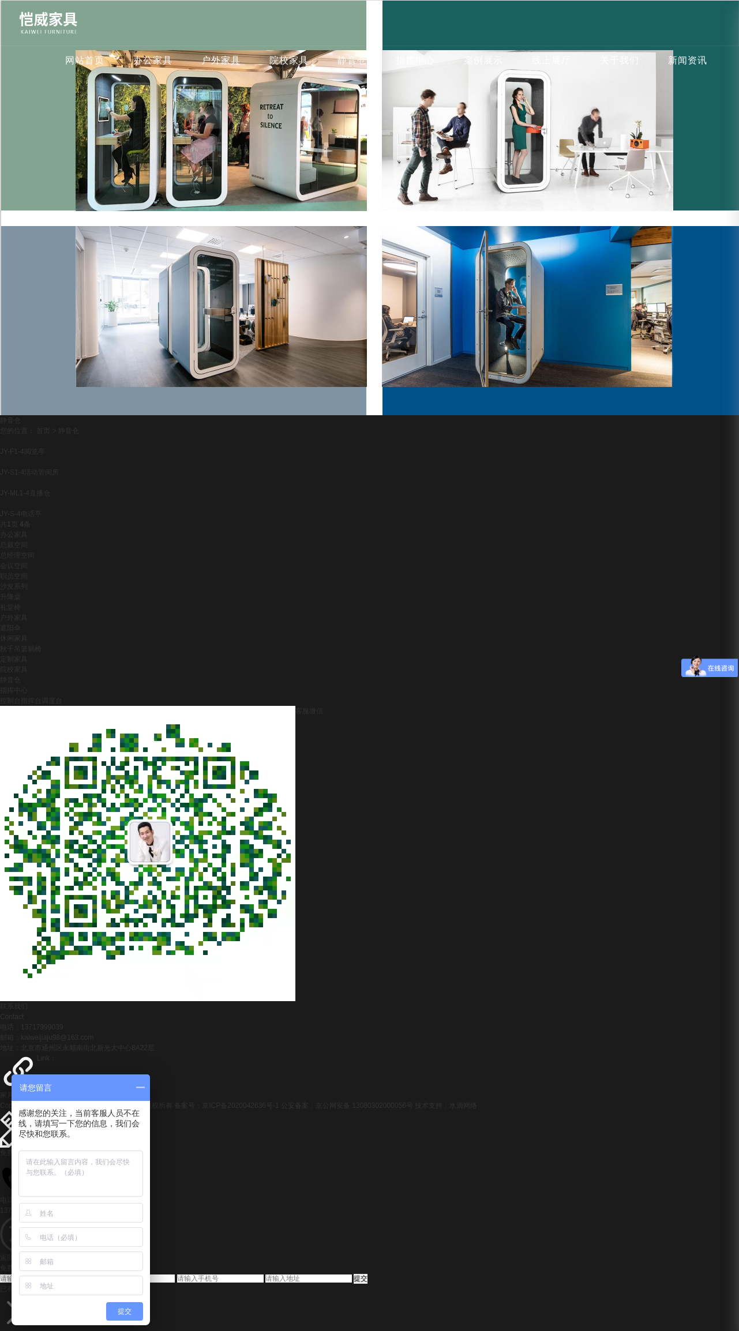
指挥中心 (415, 60)
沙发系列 (14, 586)
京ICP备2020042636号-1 (240, 1105)
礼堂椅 (10, 607)
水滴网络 (463, 1105)
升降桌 (10, 597)
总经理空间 (17, 555)
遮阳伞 (10, 628)
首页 (43, 431)
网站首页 (84, 60)
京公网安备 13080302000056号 (364, 1105)
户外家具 (221, 60)
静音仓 (352, 60)
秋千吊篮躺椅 (21, 649)
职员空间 (14, 576)
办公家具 (152, 60)
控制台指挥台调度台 (31, 701)
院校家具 (289, 60)
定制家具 (14, 659)
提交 (360, 1278)
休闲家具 (14, 638)
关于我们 (619, 60)
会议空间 (14, 566)
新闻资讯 (687, 60)
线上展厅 (551, 60)
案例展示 (483, 60)
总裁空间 (14, 545)
